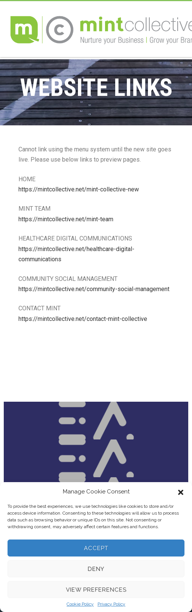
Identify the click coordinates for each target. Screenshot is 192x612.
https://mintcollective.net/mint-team (65, 219)
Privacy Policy (111, 604)
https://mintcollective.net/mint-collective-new (78, 189)
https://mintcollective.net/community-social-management (93, 289)
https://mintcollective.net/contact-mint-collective (82, 318)
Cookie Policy (80, 604)
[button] (180, 491)
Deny (96, 569)
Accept (96, 548)
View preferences (96, 589)
